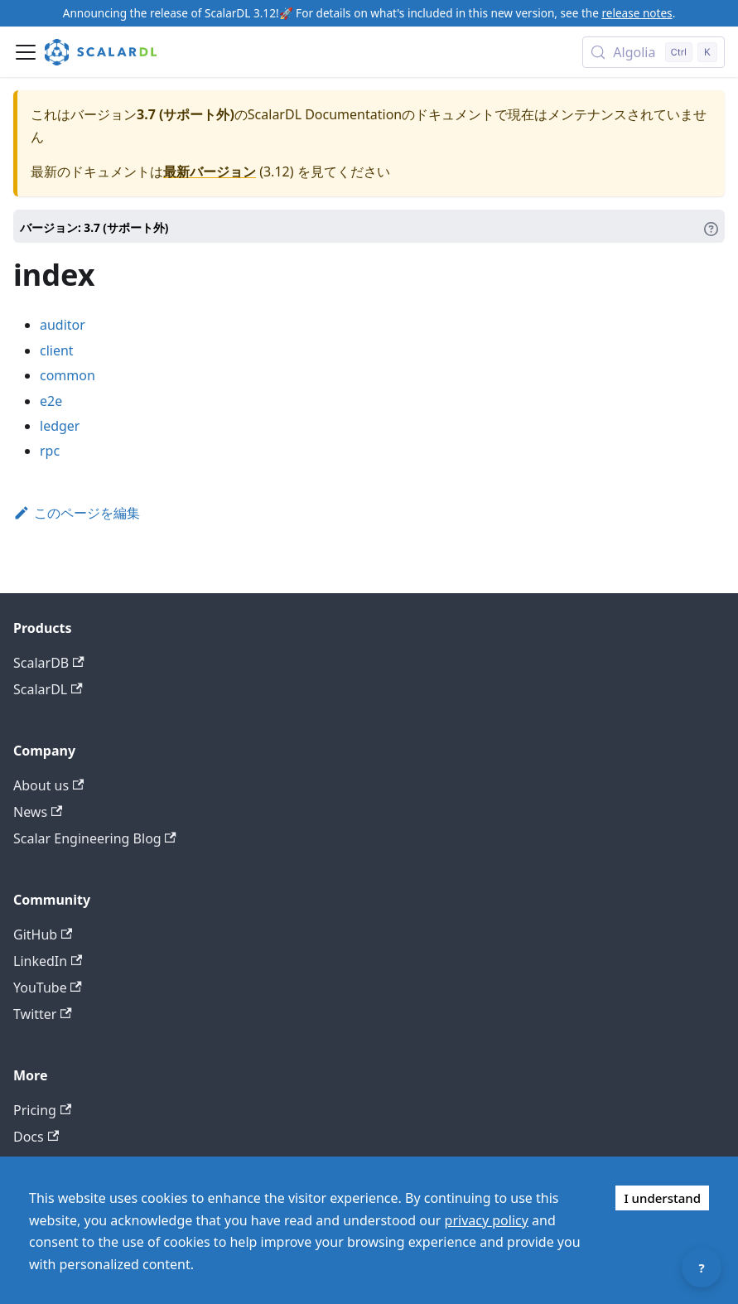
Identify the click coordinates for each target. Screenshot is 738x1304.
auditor (62, 325)
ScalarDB (48, 663)
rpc (50, 451)
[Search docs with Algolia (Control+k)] (653, 52)
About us (48, 785)
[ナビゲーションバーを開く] (25, 52)
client (57, 350)
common (67, 375)
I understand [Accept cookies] (662, 1198)
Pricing (42, 1110)
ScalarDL (48, 689)
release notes (636, 13)
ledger (60, 426)
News (37, 812)
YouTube (47, 987)
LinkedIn (47, 961)
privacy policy (486, 1220)
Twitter (42, 1014)
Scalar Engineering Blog (94, 838)
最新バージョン (209, 171)
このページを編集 (76, 513)
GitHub (42, 934)
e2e (51, 401)
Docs (36, 1137)
